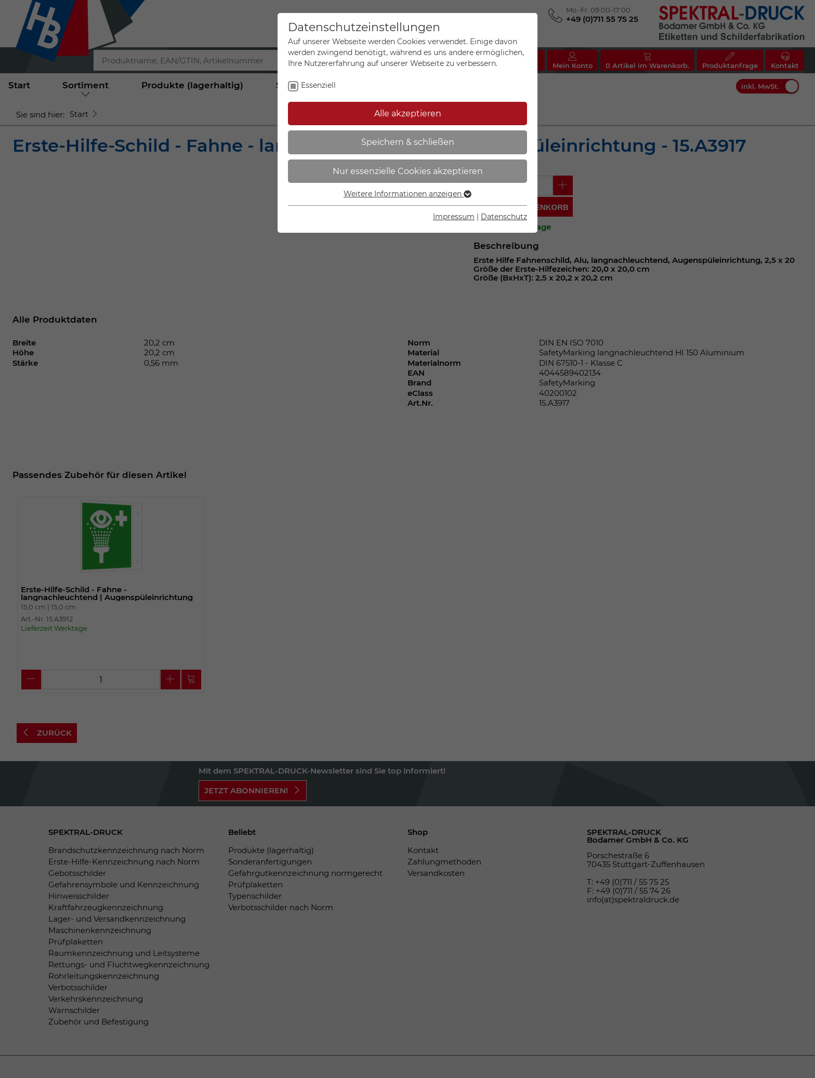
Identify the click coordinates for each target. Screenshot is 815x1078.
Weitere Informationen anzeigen (407, 193)
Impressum (454, 216)
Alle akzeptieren (407, 113)
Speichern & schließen (407, 142)
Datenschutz (504, 216)
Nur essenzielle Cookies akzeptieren (408, 171)
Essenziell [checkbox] (318, 85)
